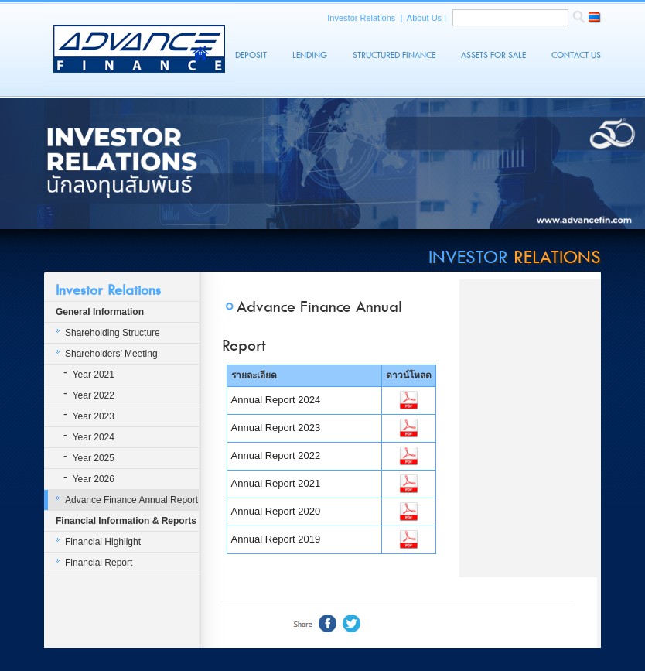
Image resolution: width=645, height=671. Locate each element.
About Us (425, 17)
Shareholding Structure (112, 332)
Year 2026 (93, 479)
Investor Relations (362, 17)
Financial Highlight (103, 541)
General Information (100, 311)
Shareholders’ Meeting (111, 353)
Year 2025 (93, 458)
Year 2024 (93, 437)
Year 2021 (93, 374)
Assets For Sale (493, 55)
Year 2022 (93, 395)
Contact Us (576, 55)
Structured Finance (394, 55)
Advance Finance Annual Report (131, 500)
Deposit (251, 55)
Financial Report (98, 562)
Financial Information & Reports (126, 520)
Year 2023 (93, 416)
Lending (309, 55)
